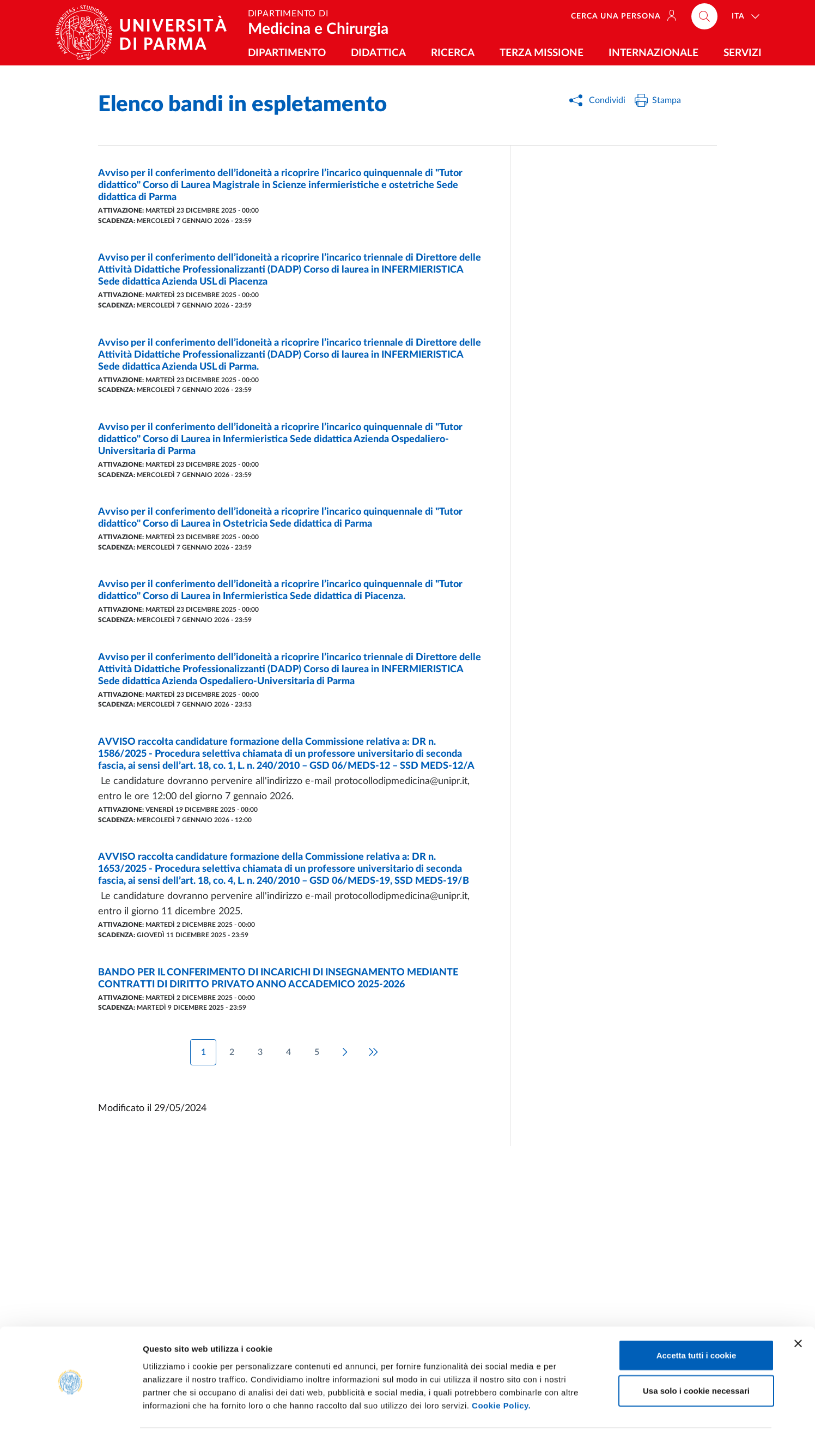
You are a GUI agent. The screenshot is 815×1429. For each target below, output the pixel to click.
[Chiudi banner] (798, 1301)
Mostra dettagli (573, 1407)
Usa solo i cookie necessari (696, 1349)
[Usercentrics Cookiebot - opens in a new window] (70, 1408)
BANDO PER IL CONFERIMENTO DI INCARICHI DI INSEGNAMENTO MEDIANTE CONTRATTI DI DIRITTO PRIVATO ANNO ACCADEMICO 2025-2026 (278, 979)
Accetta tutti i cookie (696, 1313)
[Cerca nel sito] (704, 16)
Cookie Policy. (501, 1363)
